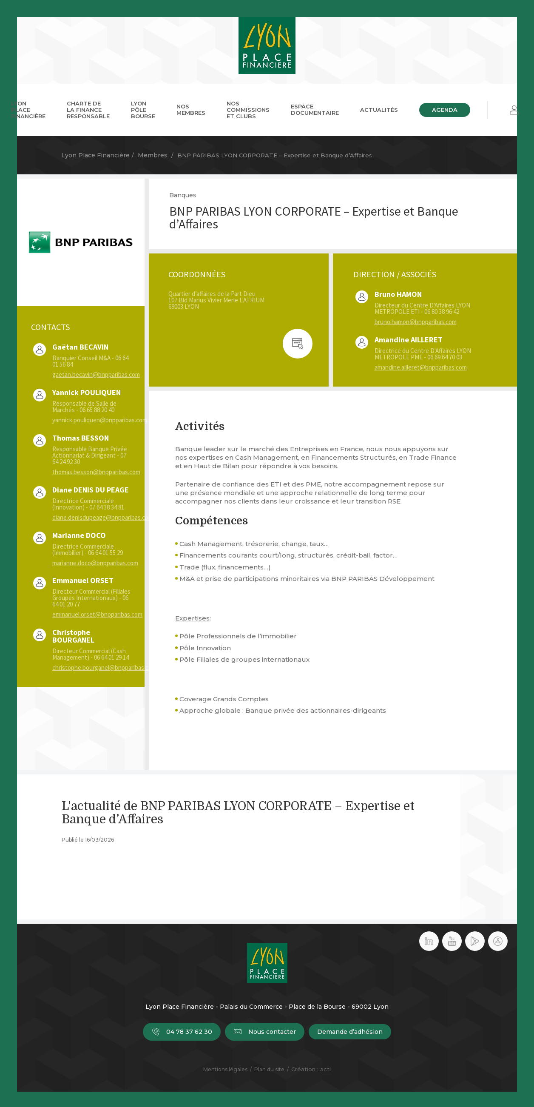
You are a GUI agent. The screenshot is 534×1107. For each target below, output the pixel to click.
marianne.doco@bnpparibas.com (95, 563)
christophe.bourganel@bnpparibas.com (104, 667)
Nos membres (190, 109)
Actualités (379, 109)
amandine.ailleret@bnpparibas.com (421, 367)
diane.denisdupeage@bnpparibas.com (102, 517)
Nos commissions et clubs (248, 110)
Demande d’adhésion (350, 1032)
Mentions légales (225, 1069)
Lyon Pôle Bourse (143, 110)
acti (325, 1069)
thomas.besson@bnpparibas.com (96, 472)
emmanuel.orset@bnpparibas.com (97, 614)
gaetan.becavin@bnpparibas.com (96, 374)
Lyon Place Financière (28, 110)
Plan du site (269, 1069)
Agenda (444, 109)
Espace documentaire (315, 109)
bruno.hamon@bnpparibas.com (416, 322)
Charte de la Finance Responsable (88, 110)
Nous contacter (264, 1031)
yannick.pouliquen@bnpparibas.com (99, 420)
